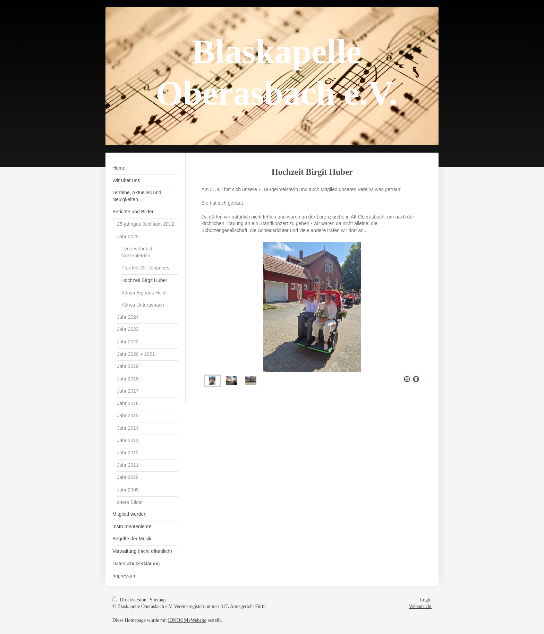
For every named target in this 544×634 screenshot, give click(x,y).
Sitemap (158, 599)
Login (426, 599)
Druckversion (129, 599)
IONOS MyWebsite (187, 620)
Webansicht (420, 606)
